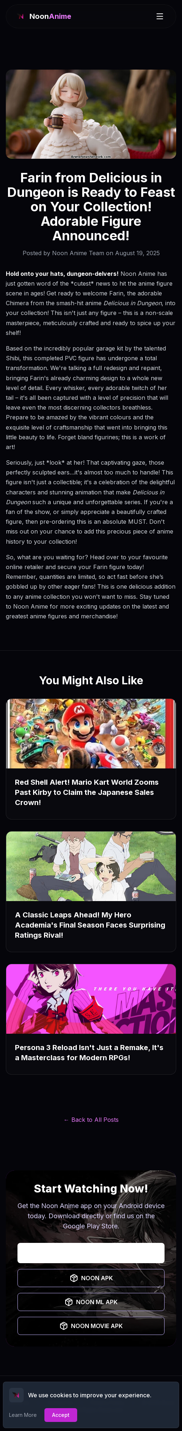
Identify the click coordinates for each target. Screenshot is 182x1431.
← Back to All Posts (91, 1119)
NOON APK (91, 1278)
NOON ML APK (91, 1302)
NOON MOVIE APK (91, 1326)
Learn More (23, 1415)
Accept (61, 1415)
